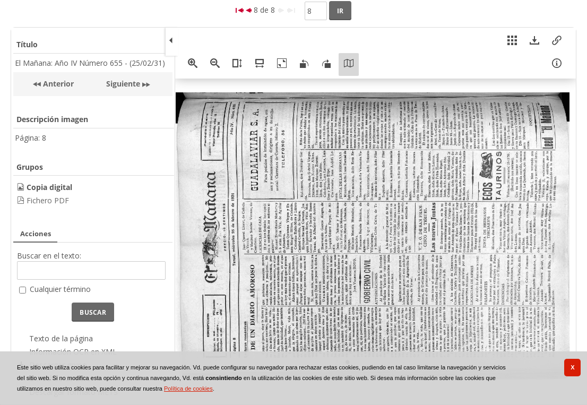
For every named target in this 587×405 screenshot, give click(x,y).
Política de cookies (188, 388)
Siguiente (123, 84)
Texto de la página (61, 338)
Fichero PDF (48, 200)
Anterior (57, 84)
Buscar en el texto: (49, 256)
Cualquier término (60, 289)
